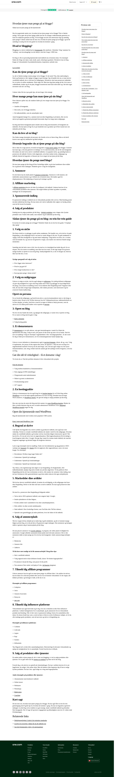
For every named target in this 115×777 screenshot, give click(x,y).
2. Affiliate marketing (87, 60)
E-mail (29, 752)
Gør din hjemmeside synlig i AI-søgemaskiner (28, 727)
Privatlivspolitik (69, 772)
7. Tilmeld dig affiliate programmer (90, 110)
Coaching (17, 695)
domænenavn (18, 330)
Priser (59, 750)
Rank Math (45, 756)
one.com (17, 600)
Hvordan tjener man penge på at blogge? (89, 30)
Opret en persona (86, 79)
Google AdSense (36, 531)
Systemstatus (60, 747)
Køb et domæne (19, 319)
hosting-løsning (47, 393)
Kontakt (89, 754)
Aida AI (82, 6)
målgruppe (47, 281)
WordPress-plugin (30, 397)
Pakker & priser (72, 2)
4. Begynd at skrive (86, 101)
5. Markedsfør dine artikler (88, 104)
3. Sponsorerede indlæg (87, 63)
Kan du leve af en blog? (87, 44)
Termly (44, 750)
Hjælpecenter (75, 750)
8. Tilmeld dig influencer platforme (90, 113)
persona (46, 304)
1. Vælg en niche (86, 73)
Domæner (30, 747)
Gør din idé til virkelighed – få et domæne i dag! (89, 89)
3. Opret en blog (85, 82)
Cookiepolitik (77, 772)
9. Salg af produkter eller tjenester (90, 115)
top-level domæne (49, 342)
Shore (44, 758)
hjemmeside (38, 50)
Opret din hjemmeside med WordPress (88, 97)
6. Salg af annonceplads (87, 107)
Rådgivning (18, 692)
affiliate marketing (19, 187)
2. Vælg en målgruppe (87, 76)
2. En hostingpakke (86, 93)
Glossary (75, 752)
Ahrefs (32, 448)
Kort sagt (84, 118)
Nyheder (90, 752)
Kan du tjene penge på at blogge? (90, 37)
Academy (75, 747)
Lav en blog (16, 68)
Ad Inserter (45, 565)
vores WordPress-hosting (55, 403)
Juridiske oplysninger (50, 772)
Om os (89, 747)
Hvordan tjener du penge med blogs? (89, 53)
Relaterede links (85, 121)
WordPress (16, 395)
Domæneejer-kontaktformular (64, 752)
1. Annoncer (84, 57)
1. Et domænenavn (86, 85)
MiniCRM (45, 752)
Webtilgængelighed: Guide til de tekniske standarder (30, 720)
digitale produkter (46, 212)
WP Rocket (45, 754)
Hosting (29, 750)
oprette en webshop (40, 659)
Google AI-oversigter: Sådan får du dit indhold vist (30, 724)
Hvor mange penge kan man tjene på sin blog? (90, 40)
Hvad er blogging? (86, 34)
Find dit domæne (18, 365)
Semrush (23, 448)
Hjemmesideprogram (32, 754)
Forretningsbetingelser (60, 772)
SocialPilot (45, 747)
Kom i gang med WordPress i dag (23, 421)
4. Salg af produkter (86, 66)
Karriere (90, 750)
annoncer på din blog (41, 175)
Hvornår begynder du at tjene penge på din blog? (90, 48)
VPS (29, 762)
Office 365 (30, 760)
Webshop (29, 758)
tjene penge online (52, 148)
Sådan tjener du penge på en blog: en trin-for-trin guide (90, 69)
